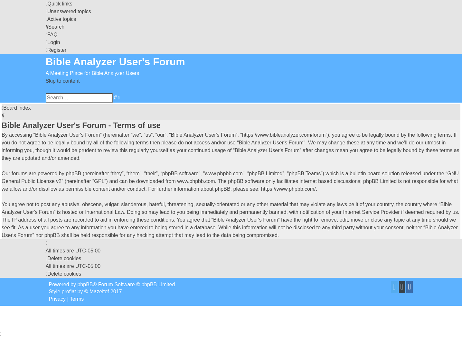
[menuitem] (68, 11)
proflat (69, 291)
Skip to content (63, 81)
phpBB (85, 284)
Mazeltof (99, 291)
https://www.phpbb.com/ (288, 189)
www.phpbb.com (196, 181)
